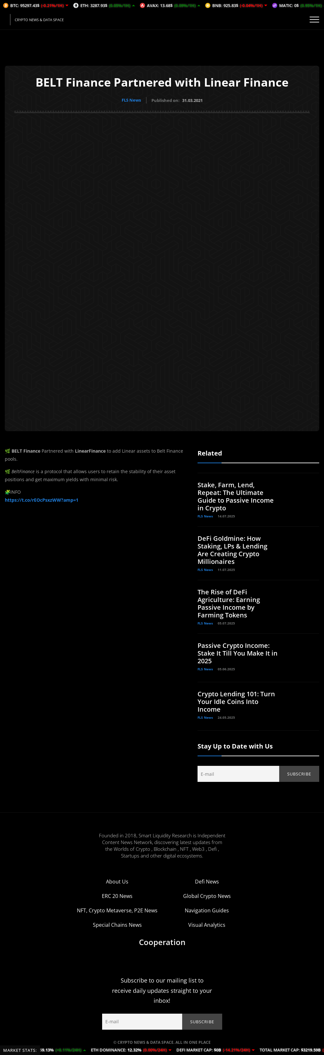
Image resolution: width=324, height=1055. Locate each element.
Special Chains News (117, 924)
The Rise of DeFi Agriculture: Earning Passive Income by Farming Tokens (229, 603)
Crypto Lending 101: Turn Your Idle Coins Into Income (236, 701)
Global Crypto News (207, 895)
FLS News (131, 100)
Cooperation (162, 941)
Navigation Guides (207, 910)
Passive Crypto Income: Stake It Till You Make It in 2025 (238, 653)
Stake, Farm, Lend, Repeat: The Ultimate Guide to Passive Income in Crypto (236, 496)
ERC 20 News (117, 895)
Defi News (207, 881)
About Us (117, 881)
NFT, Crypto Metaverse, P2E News (117, 910)
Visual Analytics (206, 924)
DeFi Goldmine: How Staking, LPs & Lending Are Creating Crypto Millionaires (232, 549)
